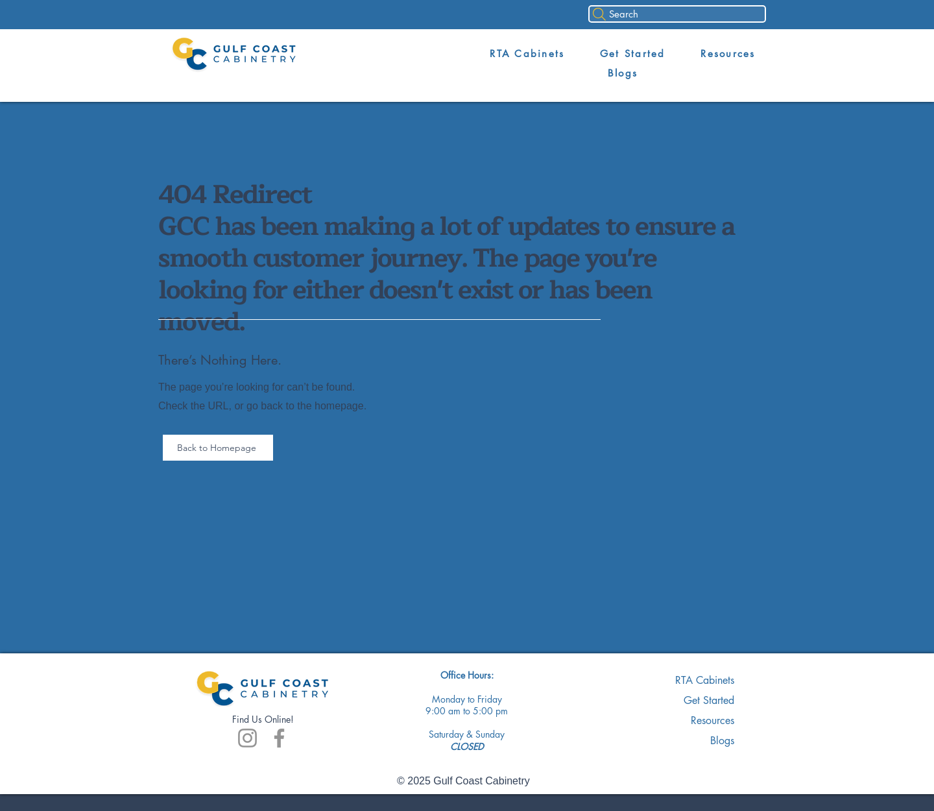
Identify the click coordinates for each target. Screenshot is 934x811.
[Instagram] (247, 738)
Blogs (722, 740)
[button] (527, 54)
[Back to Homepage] (218, 448)
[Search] (677, 14)
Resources (712, 720)
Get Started (709, 700)
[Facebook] (279, 738)
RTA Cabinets (704, 680)
